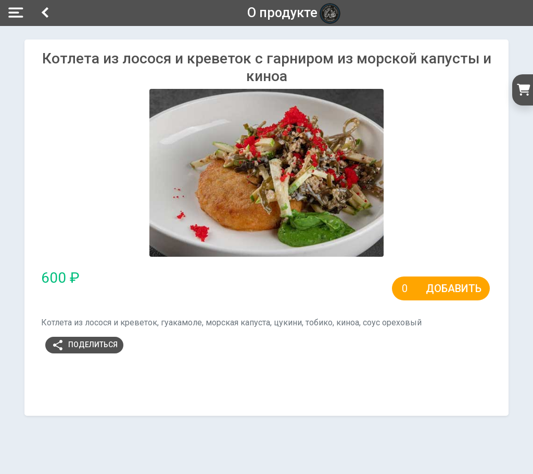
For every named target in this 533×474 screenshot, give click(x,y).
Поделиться (85, 345)
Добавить (453, 288)
